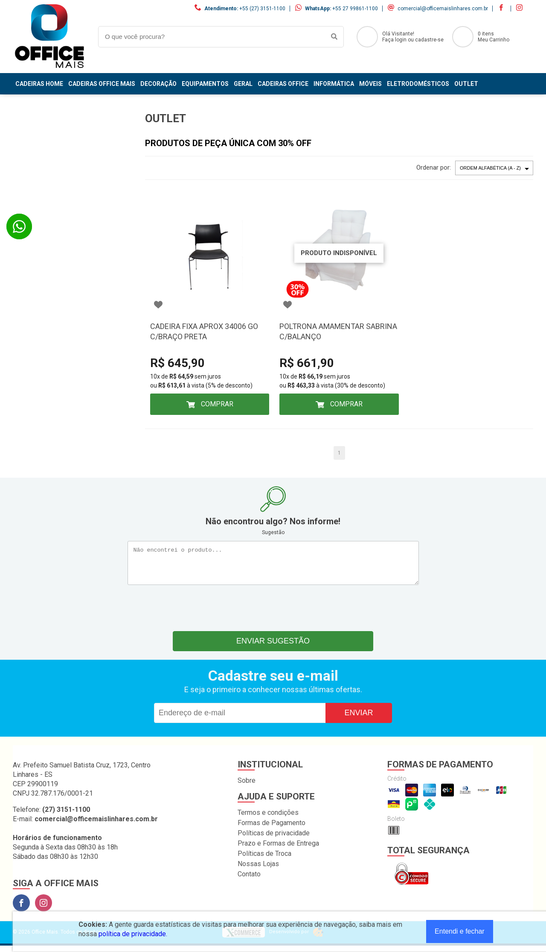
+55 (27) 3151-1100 (262, 9)
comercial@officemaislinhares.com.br (443, 9)
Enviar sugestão (273, 647)
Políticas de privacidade (274, 839)
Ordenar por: (433, 167)
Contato (249, 880)
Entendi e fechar (460, 931)
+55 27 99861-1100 (355, 9)
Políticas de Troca (264, 860)
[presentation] (273, 612)
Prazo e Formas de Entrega (278, 850)
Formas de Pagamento (271, 829)
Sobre (247, 787)
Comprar (216, 404)
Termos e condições (268, 819)
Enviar (358, 719)
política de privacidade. (133, 934)
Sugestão (273, 532)
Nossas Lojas (258, 870)
